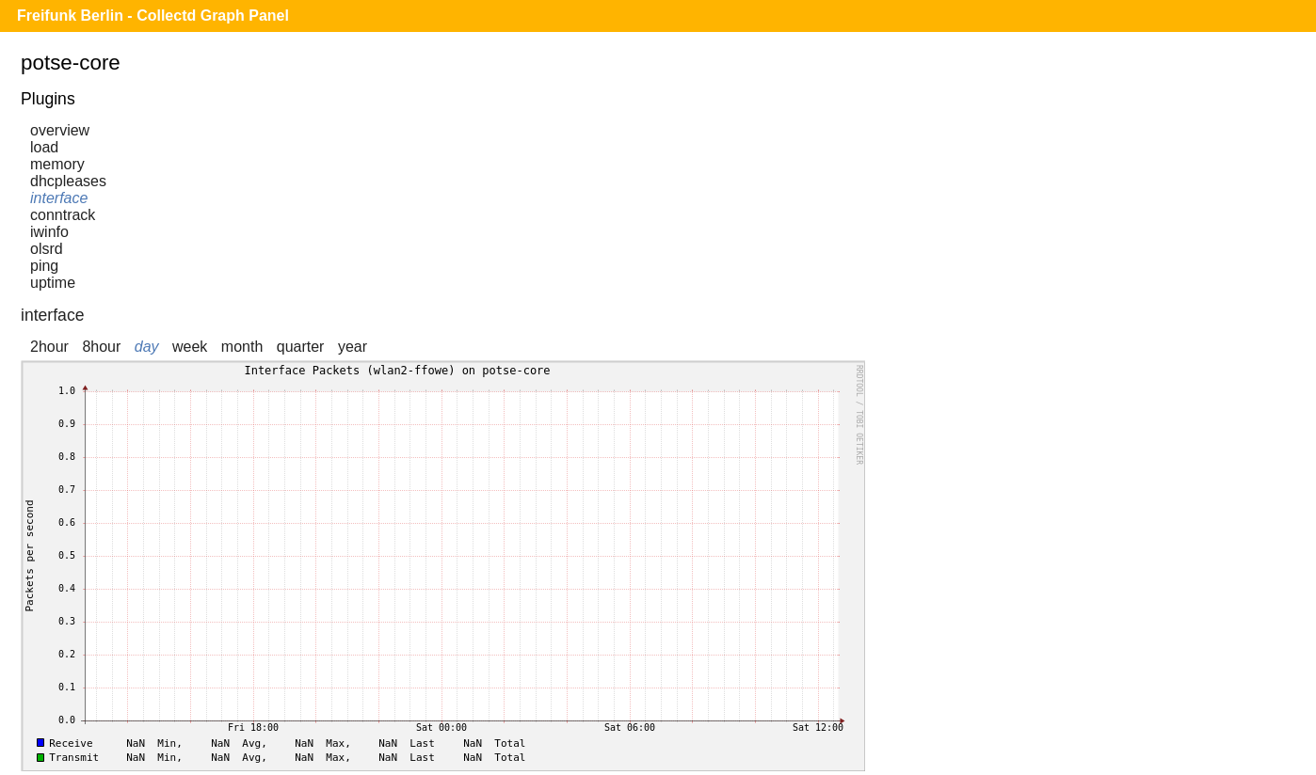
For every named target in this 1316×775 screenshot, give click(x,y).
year (352, 347)
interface (59, 198)
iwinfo (49, 232)
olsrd (46, 249)
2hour (49, 347)
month (242, 347)
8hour (101, 347)
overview (59, 130)
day (147, 347)
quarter (301, 347)
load (44, 147)
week (189, 347)
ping (44, 266)
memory (57, 164)
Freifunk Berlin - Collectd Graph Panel (153, 16)
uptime (52, 283)
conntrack (62, 215)
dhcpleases (68, 181)
